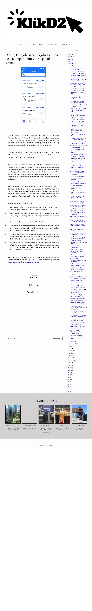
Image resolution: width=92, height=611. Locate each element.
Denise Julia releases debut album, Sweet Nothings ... (78, 182)
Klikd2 (39, 445)
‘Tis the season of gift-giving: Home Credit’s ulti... (78, 323)
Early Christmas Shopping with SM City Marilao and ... (78, 237)
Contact (64, 44)
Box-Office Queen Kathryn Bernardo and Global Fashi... (77, 160)
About (71, 44)
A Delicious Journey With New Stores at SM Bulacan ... (78, 80)
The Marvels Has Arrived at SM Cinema (77, 246)
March (70, 358)
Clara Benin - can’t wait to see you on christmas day (78, 209)
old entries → (56, 338)
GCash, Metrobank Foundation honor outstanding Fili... (78, 205)
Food (27, 44)
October (70, 341)
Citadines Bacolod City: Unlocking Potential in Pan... (77, 282)
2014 (68, 384)
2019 (68, 372)
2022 (68, 365)
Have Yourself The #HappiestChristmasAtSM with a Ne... (78, 260)
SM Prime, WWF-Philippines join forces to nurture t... (78, 315)
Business (33, 44)
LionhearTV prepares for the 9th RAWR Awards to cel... (78, 299)
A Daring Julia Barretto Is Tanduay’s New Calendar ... (78, 168)
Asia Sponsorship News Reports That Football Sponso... (77, 187)
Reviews (41, 44)
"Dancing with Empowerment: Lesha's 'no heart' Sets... (78, 76)
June (69, 351)
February (71, 360)
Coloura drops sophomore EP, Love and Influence (78, 105)
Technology (49, 44)
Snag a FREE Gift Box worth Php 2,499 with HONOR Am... (78, 110)
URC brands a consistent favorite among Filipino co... (78, 101)
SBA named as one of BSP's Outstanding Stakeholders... (78, 291)
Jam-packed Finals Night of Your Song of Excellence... (78, 142)
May (69, 353)
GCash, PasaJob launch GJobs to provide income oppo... (78, 277)
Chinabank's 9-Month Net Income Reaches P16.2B (77, 286)
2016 (68, 379)
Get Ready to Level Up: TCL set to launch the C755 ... (78, 83)
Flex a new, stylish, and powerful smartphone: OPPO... (77, 273)
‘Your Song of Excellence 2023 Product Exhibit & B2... (78, 146)
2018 (68, 375)
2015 (68, 382)
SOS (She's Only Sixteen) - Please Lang (78, 213)
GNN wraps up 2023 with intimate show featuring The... (77, 92)
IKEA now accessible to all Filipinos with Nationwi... (77, 255)
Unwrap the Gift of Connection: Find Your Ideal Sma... (78, 242)
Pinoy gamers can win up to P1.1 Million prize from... (78, 138)
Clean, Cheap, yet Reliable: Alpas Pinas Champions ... (78, 114)
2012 (68, 389)
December (71, 63)
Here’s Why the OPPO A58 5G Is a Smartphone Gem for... (78, 217)
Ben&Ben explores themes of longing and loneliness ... (78, 118)
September (71, 343)
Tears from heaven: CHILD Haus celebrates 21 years (78, 303)
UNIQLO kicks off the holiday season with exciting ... (78, 268)
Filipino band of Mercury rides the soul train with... (78, 327)
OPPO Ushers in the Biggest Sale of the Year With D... (78, 221)
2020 (68, 370)
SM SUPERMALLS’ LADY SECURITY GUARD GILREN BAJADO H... (78, 308)
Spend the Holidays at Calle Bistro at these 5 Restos (78, 155)
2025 (68, 56)
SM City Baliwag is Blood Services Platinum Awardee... (77, 151)
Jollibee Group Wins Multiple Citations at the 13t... (78, 68)
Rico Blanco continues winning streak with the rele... (77, 192)
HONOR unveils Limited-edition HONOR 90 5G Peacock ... (77, 173)
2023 (68, 61)
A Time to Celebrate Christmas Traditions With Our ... (78, 134)
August (70, 346)
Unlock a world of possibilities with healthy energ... (78, 126)
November (71, 66)
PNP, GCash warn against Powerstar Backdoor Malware (77, 178)
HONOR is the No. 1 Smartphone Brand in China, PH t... (77, 332)
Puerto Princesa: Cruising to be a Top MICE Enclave (78, 87)
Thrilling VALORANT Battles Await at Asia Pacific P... (78, 264)
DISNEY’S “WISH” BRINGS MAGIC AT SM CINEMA (77, 129)
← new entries (10, 338)
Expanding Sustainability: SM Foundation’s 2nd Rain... (78, 319)
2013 (68, 386)
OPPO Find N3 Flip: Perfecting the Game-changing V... (78, 202)
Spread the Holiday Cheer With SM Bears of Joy (77, 295)
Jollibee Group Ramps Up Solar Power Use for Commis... (77, 251)
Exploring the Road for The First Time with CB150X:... (78, 72)
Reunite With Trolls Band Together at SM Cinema (77, 122)
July (69, 348)
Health (57, 44)
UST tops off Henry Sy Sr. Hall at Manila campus (77, 312)
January (70, 362)
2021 (68, 368)
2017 (68, 377)
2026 (68, 54)
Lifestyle (20, 44)
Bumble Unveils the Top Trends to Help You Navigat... (77, 197)
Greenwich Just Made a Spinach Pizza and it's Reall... (77, 337)
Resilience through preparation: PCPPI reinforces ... (76, 97)
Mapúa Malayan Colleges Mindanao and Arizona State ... (78, 225)
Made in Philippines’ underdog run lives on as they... (78, 233)
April (69, 355)
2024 (68, 59)
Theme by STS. (50, 445)
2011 (68, 391)
